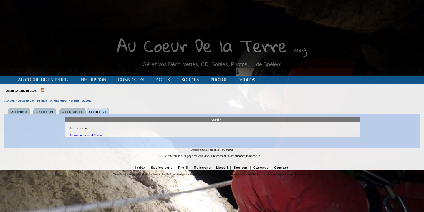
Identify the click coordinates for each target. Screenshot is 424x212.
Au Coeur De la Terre (202, 45)
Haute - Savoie (81, 100)
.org (300, 49)
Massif (222, 167)
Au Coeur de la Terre (42, 79)
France (42, 100)
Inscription (92, 79)
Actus (162, 79)
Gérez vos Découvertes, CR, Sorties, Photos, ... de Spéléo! (212, 64)
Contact (281, 167)
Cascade (261, 167)
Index (140, 167)
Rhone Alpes (59, 100)
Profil (183, 167)
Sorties (190, 79)
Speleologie (26, 100)
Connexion (131, 79)
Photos (219, 79)
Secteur (240, 167)
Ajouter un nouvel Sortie (85, 135)
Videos (247, 79)
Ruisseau (202, 167)
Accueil (9, 100)
